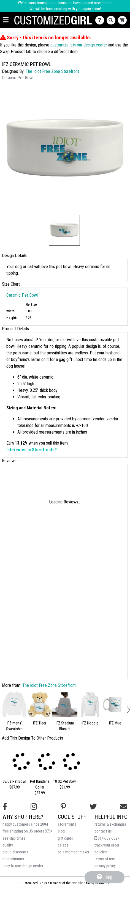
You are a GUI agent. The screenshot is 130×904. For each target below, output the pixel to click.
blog (61, 831)
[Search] (112, 20)
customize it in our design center (78, 45)
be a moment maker (73, 852)
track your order (106, 845)
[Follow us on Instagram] (34, 807)
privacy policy (105, 866)
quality (7, 845)
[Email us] (123, 807)
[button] (64, 230)
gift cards (65, 838)
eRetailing (78, 883)
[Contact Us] (101, 20)
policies (100, 852)
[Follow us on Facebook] (5, 807)
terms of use (104, 859)
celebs (63, 845)
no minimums (13, 859)
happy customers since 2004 (25, 824)
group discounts (15, 852)
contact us (103, 831)
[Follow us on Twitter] (93, 807)
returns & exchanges (110, 824)
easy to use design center (22, 866)
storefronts (67, 824)
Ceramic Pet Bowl (22, 295)
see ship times (14, 838)
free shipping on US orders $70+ (27, 831)
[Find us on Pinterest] (63, 807)
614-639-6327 (106, 838)
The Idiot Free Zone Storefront (52, 71)
